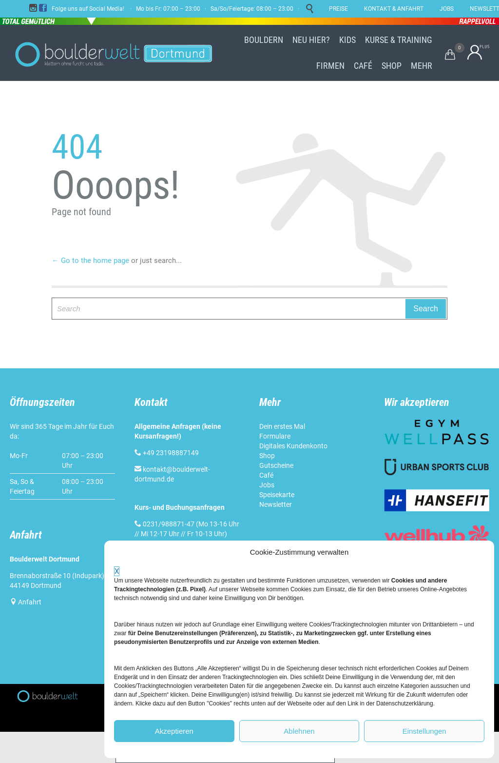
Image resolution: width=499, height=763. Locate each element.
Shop (267, 456)
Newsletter (275, 504)
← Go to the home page (90, 260)
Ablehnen (299, 731)
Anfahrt (29, 602)
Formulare (274, 436)
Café (266, 475)
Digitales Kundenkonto (293, 446)
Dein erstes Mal (282, 426)
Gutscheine (276, 465)
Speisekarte (276, 495)
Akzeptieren (174, 731)
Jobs (266, 485)
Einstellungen (424, 731)
